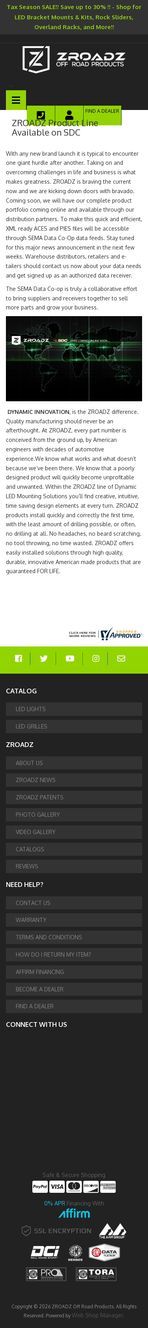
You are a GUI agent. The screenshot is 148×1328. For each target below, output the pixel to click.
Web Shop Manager (97, 1315)
